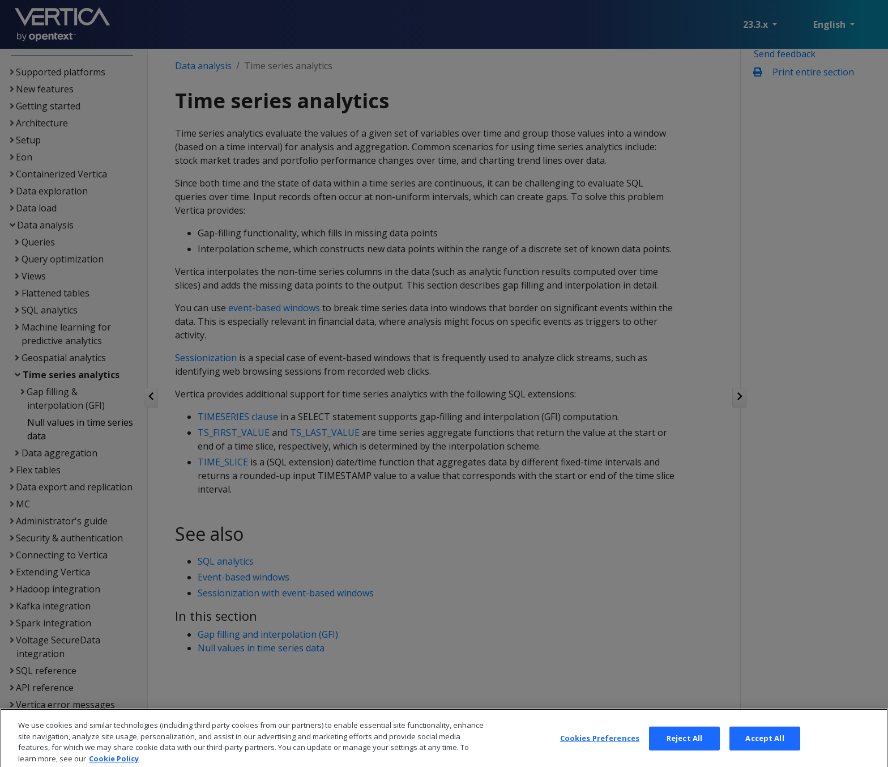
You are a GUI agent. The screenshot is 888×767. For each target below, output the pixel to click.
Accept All (764, 750)
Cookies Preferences (599, 750)
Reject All (684, 750)
